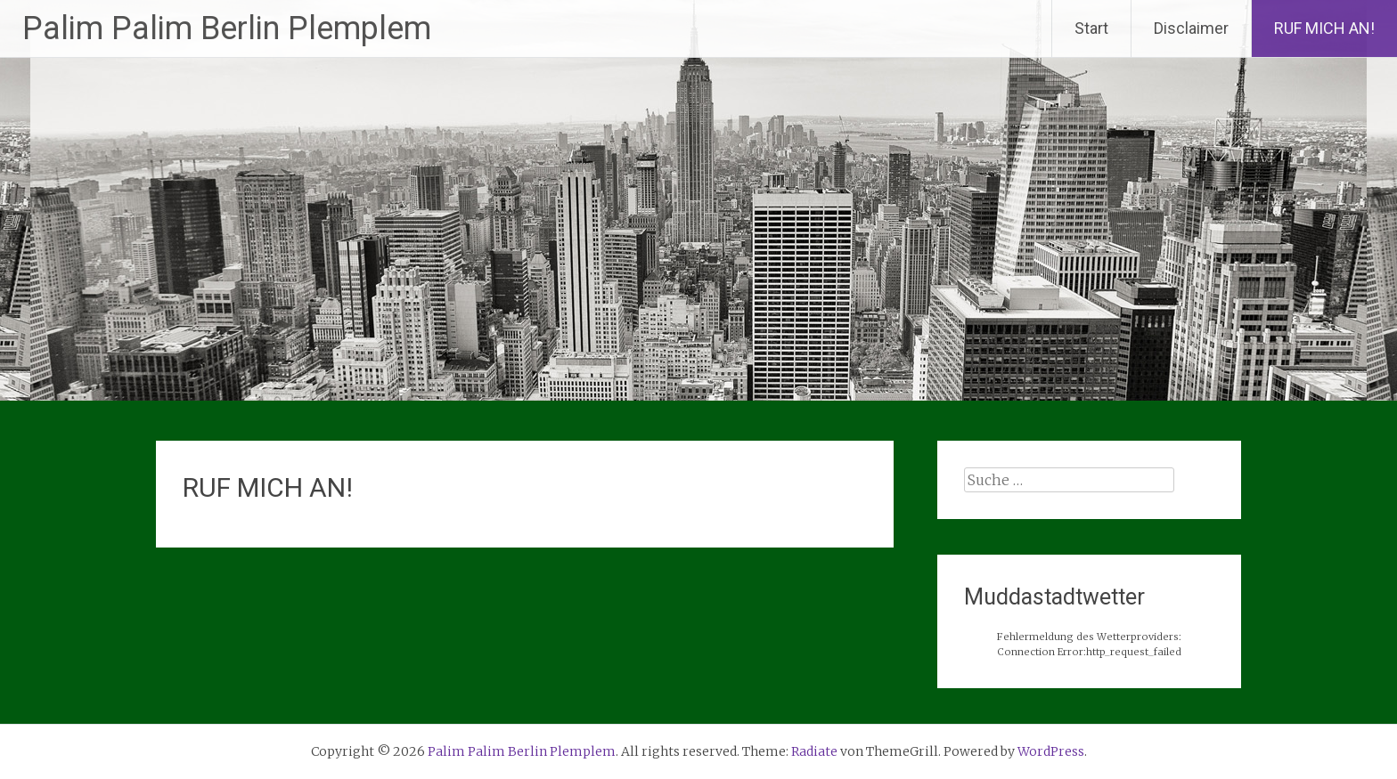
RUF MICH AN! (1324, 28)
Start (1091, 28)
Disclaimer (1191, 28)
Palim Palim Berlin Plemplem (226, 28)
